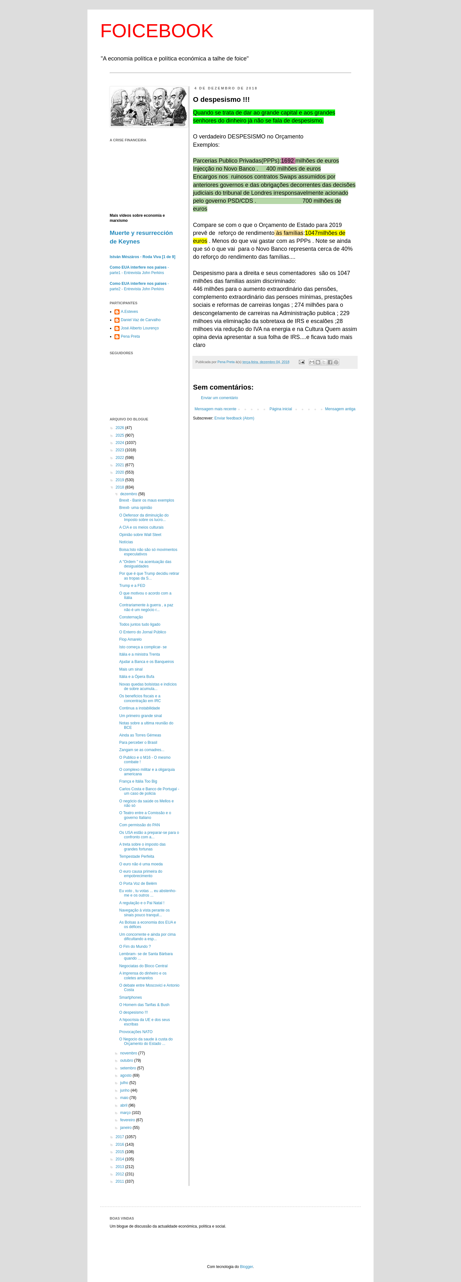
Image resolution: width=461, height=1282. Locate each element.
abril (124, 1105)
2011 (120, 1181)
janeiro (126, 1127)
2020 (120, 472)
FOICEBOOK (157, 30)
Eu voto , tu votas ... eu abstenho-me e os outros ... (147, 893)
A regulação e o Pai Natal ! (141, 903)
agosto (126, 1075)
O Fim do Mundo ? (135, 946)
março (126, 1112)
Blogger (246, 1266)
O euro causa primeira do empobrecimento (140, 873)
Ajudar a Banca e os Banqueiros (146, 661)
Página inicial (281, 409)
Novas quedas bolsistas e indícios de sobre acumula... (148, 686)
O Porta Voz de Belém (138, 883)
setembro (128, 1068)
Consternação (131, 617)
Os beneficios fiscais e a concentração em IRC (140, 698)
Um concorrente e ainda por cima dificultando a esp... (147, 936)
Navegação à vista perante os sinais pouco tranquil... (144, 912)
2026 (120, 428)
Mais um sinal (130, 669)
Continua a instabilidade (139, 708)
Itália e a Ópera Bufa (136, 676)
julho (124, 1083)
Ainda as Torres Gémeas (140, 735)
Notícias (126, 542)
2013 (120, 1167)
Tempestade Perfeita (136, 856)
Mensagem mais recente (215, 409)
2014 (120, 1159)
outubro (127, 1060)
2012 (120, 1174)
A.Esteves (129, 311)
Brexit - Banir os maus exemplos (146, 500)
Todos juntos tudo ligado (139, 624)
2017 (120, 1137)
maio (124, 1097)
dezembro (129, 494)
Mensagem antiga (340, 409)
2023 (120, 450)
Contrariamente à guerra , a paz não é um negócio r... (146, 607)
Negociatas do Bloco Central (143, 966)
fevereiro (128, 1120)
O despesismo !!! (133, 1012)
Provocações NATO (136, 1032)
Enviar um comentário (219, 398)
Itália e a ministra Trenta (139, 654)
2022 (120, 457)
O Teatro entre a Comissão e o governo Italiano (145, 815)
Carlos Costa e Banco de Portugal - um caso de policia (149, 791)
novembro (129, 1053)
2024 (120, 442)
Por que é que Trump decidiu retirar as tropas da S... (149, 575)
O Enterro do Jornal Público (142, 632)
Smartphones (130, 997)
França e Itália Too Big (138, 781)
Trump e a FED (132, 585)
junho (125, 1090)
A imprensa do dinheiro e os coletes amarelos (143, 975)
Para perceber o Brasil (138, 742)
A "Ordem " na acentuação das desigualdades (145, 564)
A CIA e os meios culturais (141, 527)
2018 (120, 487)
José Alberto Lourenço (140, 328)
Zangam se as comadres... (141, 750)
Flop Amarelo (130, 639)
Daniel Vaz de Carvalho (141, 320)
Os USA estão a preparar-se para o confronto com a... (149, 834)
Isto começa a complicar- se (143, 647)
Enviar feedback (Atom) (234, 418)
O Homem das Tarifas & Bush (144, 1005)
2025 (120, 435)
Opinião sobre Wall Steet (140, 534)
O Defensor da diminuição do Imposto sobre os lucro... (144, 517)
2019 (120, 480)
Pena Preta (130, 336)
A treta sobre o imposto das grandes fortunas (142, 846)
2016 (120, 1144)
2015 (120, 1152)
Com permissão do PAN (139, 825)
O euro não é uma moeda (141, 864)
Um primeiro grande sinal (140, 716)
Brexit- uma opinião (135, 507)
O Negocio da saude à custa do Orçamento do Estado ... (146, 1041)
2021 (120, 465)
